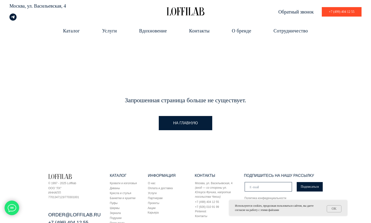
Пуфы (114, 203)
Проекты (153, 203)
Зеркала (115, 213)
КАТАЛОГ (118, 176)
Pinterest (200, 211)
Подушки (116, 218)
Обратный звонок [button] (296, 11)
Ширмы (114, 208)
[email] (268, 187)
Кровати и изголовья (123, 183)
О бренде (241, 30)
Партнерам (155, 198)
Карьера (153, 212)
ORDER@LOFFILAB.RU (74, 214)
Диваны (115, 188)
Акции (152, 208)
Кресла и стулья (120, 193)
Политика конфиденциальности (265, 198)
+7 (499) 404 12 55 (207, 202)
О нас (151, 183)
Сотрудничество (291, 30)
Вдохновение (153, 30)
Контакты (199, 30)
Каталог (71, 30)
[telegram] (13, 19)
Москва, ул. (21, 6)
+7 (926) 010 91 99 (207, 207)
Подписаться (310, 186)
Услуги (109, 30)
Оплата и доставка (160, 188)
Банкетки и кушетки (122, 198)
